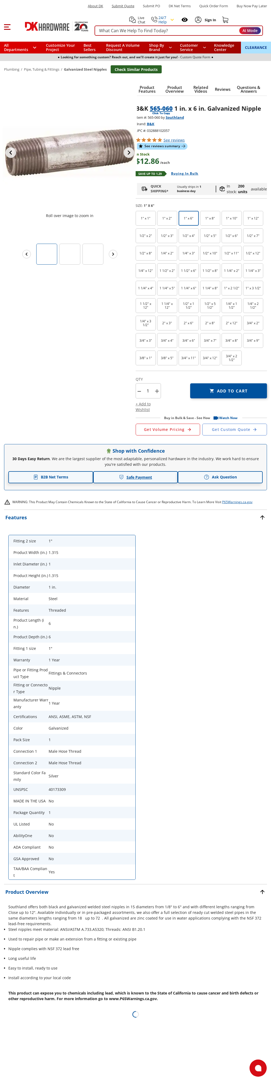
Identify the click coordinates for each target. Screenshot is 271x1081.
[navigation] (193, 47)
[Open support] (258, 1068)
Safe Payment (135, 477)
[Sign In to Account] (210, 20)
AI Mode (250, 30)
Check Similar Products (136, 69)
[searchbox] (178, 30)
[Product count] (148, 391)
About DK (95, 6)
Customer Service (189, 47)
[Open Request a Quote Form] (168, 429)
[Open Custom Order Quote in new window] (234, 429)
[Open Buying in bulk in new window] (182, 174)
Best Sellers (90, 47)
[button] (7, 26)
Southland (175, 117)
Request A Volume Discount (123, 47)
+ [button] (157, 391)
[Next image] (129, 152)
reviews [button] (174, 140)
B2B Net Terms (50, 477)
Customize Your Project (60, 47)
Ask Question (220, 477)
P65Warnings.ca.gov (237, 502)
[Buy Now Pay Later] (252, 6)
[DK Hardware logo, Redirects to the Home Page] (50, 26)
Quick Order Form (213, 6)
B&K (150, 123)
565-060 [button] (161, 108)
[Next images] (113, 254)
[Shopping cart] (225, 20)
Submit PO (151, 6)
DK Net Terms (180, 6)
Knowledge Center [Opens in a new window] (224, 47)
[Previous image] (10, 152)
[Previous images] (26, 254)
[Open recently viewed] (184, 19)
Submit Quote (123, 6)
